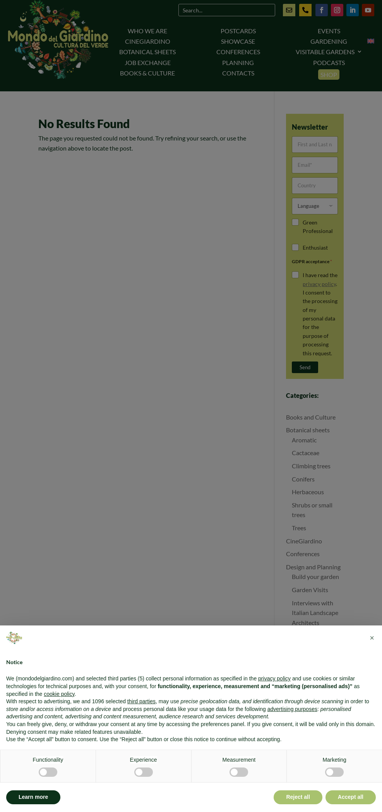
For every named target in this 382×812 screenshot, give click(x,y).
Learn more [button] (33, 797)
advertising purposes (292, 709)
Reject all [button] (298, 797)
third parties (141, 701)
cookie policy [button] (59, 694)
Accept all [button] (350, 797)
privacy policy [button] (274, 678)
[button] (372, 638)
